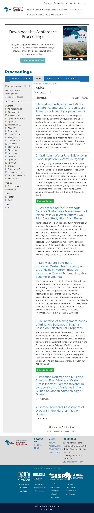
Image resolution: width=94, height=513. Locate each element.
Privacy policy (47, 509)
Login (49, 4)
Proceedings (44, 15)
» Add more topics (14, 97)
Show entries (43, 92)
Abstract (31, 15)
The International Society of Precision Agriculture (55, 490)
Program (75, 9)
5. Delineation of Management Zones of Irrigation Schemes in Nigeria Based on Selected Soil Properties (61, 325)
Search (15, 79)
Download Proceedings (33, 60)
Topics (45, 84)
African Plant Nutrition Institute (23, 488)
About (30, 9)
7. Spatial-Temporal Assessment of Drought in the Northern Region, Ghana (60, 411)
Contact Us (58, 3)
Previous (58, 431)
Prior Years (56, 15)
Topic (38, 79)
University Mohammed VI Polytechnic (39, 488)
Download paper (45, 201)
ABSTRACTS (55, 446)
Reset (27, 86)
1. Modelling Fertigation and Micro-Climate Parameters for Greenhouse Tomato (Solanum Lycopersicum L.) (60, 108)
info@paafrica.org (75, 462)
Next (67, 431)
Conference (71, 79)
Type (58, 79)
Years (48, 79)
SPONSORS (54, 452)
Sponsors (63, 9)
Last (74, 431)
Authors (27, 79)
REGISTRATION (56, 449)
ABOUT (52, 443)
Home (37, 84)
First (49, 431)
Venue (39, 9)
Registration (50, 9)
